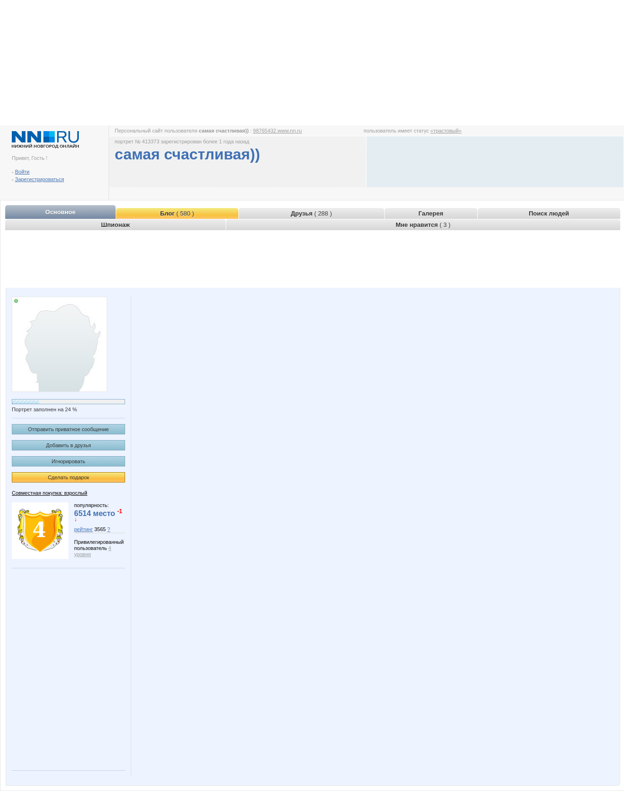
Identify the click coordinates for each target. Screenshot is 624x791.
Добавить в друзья (68, 445)
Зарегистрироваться (39, 179)
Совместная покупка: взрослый (49, 493)
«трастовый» (446, 130)
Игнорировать (68, 461)
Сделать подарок (68, 477)
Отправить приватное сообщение (68, 429)
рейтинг (83, 529)
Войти (22, 172)
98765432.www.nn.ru (277, 130)
